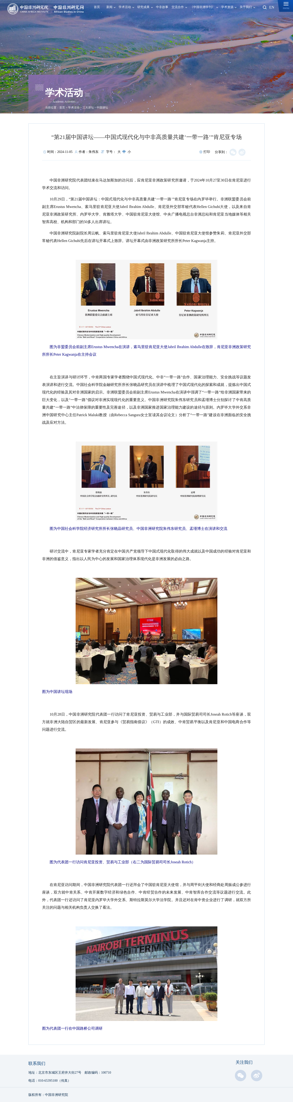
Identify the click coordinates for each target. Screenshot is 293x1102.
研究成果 (143, 7)
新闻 (109, 7)
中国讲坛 (102, 107)
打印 (204, 152)
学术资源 (227, 7)
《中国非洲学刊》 (202, 7)
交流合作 (178, 7)
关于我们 (246, 7)
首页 (97, 7)
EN (271, 7)
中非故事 (162, 7)
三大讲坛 (88, 107)
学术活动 (125, 7)
